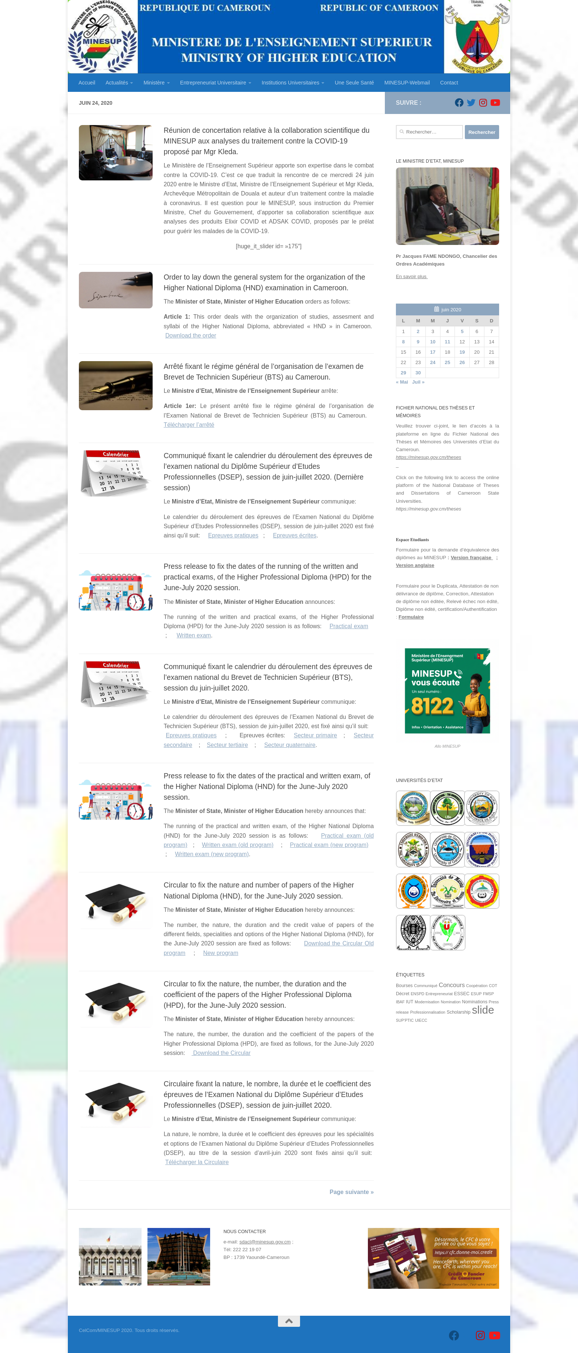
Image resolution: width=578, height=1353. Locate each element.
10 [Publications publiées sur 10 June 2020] (433, 342)
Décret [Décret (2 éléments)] (403, 993)
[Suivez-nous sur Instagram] (482, 102)
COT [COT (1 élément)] (493, 985)
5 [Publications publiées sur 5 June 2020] (462, 331)
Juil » (418, 382)
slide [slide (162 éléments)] (483, 1010)
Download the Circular (221, 1053)
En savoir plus (412, 276)
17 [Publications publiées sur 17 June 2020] (433, 352)
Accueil (87, 83)
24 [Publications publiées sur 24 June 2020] (433, 362)
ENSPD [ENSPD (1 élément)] (417, 994)
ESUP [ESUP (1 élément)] (476, 994)
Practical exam (349, 626)
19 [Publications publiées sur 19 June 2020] (462, 352)
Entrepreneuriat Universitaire (213, 83)
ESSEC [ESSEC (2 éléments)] (462, 993)
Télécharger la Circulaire (197, 1162)
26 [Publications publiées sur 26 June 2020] (462, 362)
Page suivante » (352, 1192)
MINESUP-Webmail (407, 83)
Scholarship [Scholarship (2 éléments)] (459, 1012)
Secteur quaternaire (290, 745)
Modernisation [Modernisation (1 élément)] (427, 1002)
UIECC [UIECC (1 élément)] (421, 1020)
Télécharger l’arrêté (189, 425)
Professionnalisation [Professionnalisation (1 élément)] (427, 1012)
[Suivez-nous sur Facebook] (459, 102)
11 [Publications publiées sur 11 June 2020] (447, 342)
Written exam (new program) (212, 854)
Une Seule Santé (354, 83)
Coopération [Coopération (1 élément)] (477, 985)
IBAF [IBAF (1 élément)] (400, 1002)
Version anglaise (415, 565)
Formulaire (411, 617)
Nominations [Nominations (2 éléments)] (474, 1001)
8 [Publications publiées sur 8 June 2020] (403, 342)
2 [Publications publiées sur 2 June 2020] (418, 331)
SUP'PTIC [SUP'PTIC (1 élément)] (405, 1020)
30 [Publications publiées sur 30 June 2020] (418, 373)
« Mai (402, 382)
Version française (472, 557)
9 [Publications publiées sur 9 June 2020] (418, 342)
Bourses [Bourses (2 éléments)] (404, 985)
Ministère (153, 83)
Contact (449, 83)
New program (220, 953)
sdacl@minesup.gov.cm (264, 1242)
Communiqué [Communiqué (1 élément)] (425, 985)
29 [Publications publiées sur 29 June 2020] (403, 373)
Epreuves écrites (295, 535)
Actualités (116, 83)
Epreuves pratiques (233, 535)
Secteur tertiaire (227, 745)
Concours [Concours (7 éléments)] (452, 985)
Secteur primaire (315, 735)
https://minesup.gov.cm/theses (428, 457)
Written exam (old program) (238, 845)
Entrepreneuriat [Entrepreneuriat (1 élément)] (439, 994)
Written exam (194, 635)
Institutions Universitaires (290, 83)
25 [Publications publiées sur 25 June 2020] (447, 362)
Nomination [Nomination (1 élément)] (451, 1002)
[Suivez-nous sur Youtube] (494, 102)
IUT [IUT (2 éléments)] (409, 1001)
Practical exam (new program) (329, 845)
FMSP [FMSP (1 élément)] (488, 994)
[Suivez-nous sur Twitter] (471, 102)
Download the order (190, 335)
